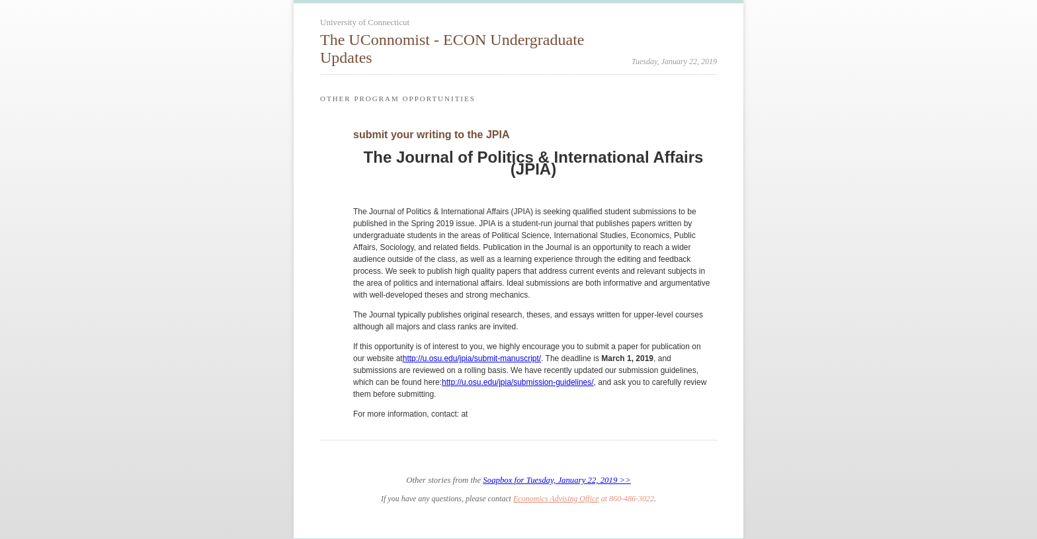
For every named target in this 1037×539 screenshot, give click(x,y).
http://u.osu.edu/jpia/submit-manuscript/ (472, 358)
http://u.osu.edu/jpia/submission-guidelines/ (517, 382)
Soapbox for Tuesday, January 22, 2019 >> (556, 480)
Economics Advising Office (556, 498)
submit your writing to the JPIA (431, 134)
